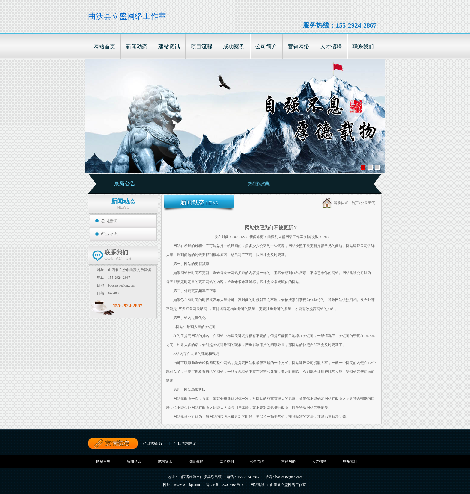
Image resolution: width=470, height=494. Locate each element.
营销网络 (288, 461)
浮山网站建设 (185, 443)
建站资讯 (165, 461)
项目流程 (196, 461)
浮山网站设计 (153, 443)
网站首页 (103, 461)
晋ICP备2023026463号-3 (224, 485)
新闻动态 (134, 461)
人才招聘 (319, 461)
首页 (355, 203)
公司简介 (257, 461)
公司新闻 (109, 221)
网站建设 (257, 485)
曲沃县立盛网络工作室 (127, 16)
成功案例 (226, 461)
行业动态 (109, 234)
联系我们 (350, 461)
